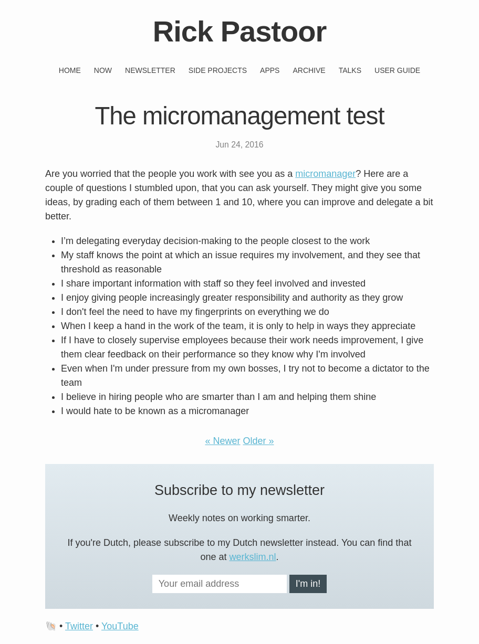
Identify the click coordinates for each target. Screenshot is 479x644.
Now (103, 70)
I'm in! (308, 583)
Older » (258, 441)
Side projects (218, 70)
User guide (397, 70)
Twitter (79, 626)
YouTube (120, 626)
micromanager (325, 173)
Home (70, 70)
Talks (350, 70)
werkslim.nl (253, 557)
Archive (309, 70)
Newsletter (150, 70)
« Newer (222, 441)
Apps (269, 70)
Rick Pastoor (239, 31)
